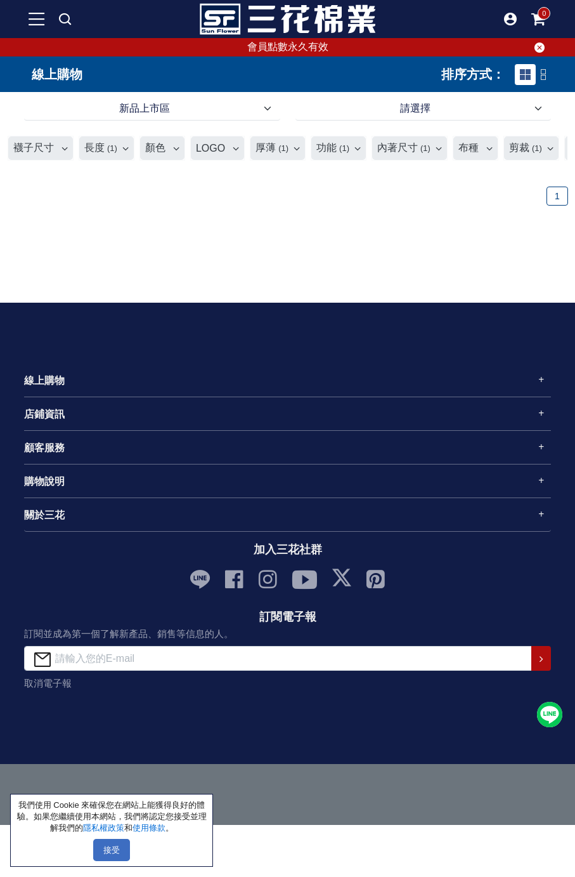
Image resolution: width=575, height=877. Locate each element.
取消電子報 (48, 683)
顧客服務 (44, 447)
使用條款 (148, 828)
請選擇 (415, 108)
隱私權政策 (103, 828)
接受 (111, 850)
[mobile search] (64, 19)
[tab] (525, 74)
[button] (510, 19)
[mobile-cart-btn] (538, 19)
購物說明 (44, 481)
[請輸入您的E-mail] (278, 658)
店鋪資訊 (44, 414)
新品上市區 (144, 108)
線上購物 (44, 380)
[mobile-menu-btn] (36, 19)
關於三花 (44, 515)
